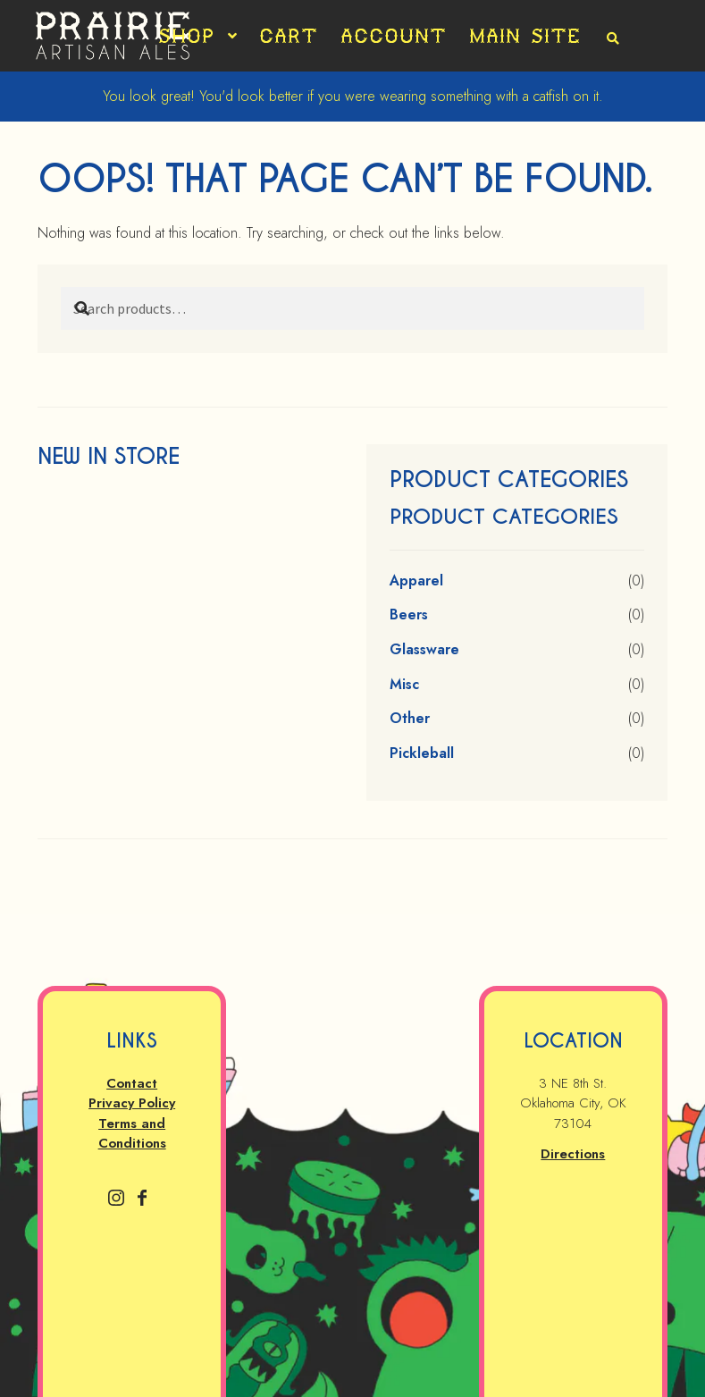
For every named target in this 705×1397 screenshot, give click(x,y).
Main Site (525, 35)
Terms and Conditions (132, 1134)
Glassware (424, 649)
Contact (131, 1083)
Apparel (416, 580)
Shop (186, 35)
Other (410, 718)
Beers (409, 614)
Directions (573, 1154)
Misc (404, 684)
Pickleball (422, 753)
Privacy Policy (131, 1103)
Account (393, 35)
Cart (288, 35)
